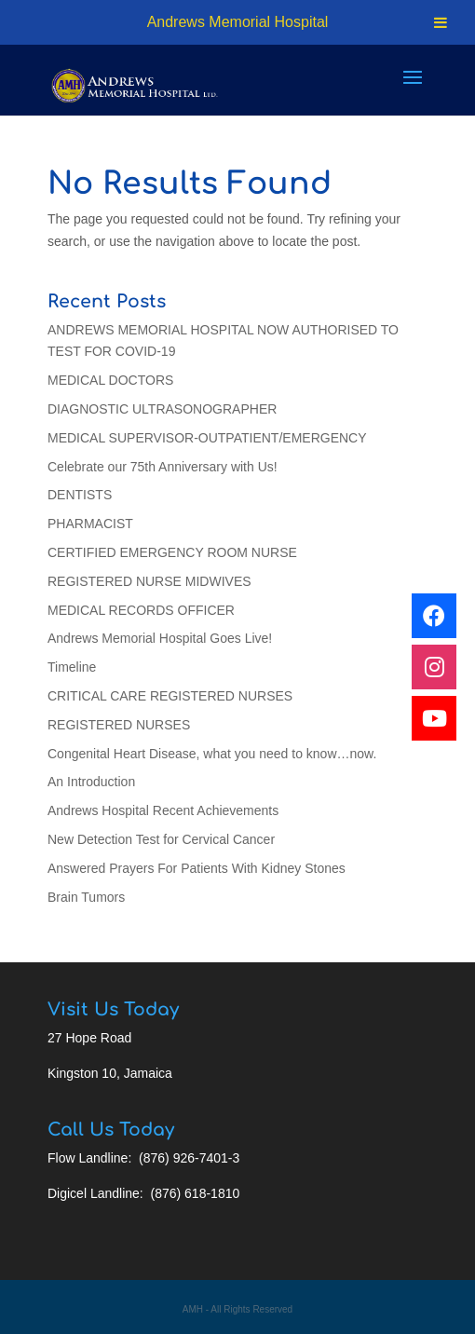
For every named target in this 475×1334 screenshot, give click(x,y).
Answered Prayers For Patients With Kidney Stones (197, 868)
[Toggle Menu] (440, 22)
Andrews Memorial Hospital (238, 22)
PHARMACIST (90, 523)
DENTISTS (80, 494)
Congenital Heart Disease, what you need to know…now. (212, 753)
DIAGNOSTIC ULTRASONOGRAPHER (162, 409)
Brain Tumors (86, 897)
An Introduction (91, 781)
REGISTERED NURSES (119, 724)
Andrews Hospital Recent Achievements (163, 810)
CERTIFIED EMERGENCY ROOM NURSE (172, 552)
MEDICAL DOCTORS (110, 380)
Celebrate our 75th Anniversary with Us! (163, 466)
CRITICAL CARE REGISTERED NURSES (170, 695)
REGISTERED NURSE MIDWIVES (149, 581)
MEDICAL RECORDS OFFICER (141, 610)
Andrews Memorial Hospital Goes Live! (160, 638)
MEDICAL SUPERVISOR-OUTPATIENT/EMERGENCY (207, 437)
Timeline (72, 667)
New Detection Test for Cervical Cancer (161, 839)
